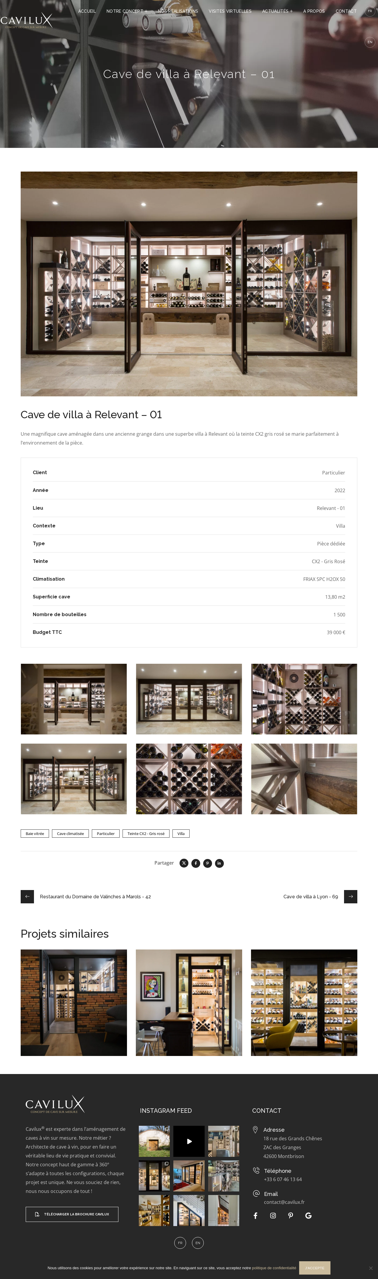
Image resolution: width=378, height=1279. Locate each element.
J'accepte (315, 1268)
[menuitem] (370, 42)
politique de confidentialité (274, 1268)
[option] (73, 1007)
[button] (72, 1214)
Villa (181, 833)
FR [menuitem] (180, 1243)
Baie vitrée (35, 833)
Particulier (106, 833)
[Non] (371, 1268)
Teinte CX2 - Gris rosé (146, 833)
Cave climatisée (70, 833)
